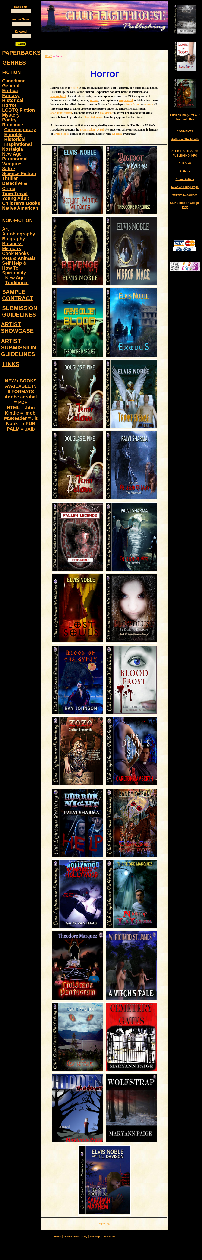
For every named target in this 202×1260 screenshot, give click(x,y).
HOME (48, 56)
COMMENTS (185, 131)
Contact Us (109, 1236)
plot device (106, 112)
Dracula (117, 133)
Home (57, 1236)
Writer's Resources (185, 195)
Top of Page (104, 1223)
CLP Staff (185, 163)
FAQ (84, 1236)
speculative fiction (61, 112)
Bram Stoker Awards (92, 129)
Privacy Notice (72, 1236)
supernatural (58, 96)
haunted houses (94, 117)
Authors (185, 171)
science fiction (132, 104)
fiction (74, 87)
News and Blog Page (185, 187)
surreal (94, 100)
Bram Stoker (61, 133)
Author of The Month (185, 139)
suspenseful (126, 100)
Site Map (95, 1236)
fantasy (148, 104)
